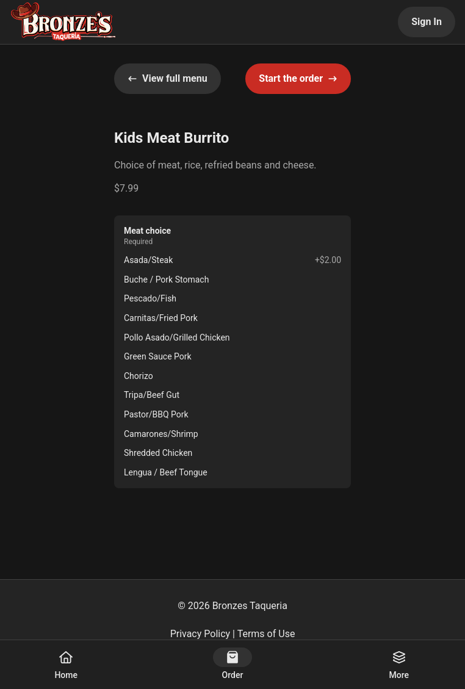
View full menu (167, 78)
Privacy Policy (200, 634)
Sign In (426, 21)
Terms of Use (266, 634)
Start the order (298, 78)
